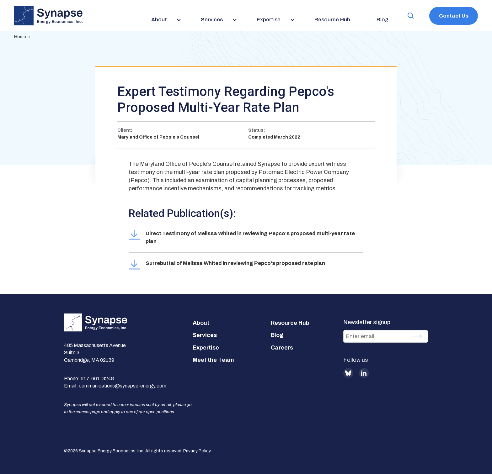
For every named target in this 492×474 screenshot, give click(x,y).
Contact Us (453, 16)
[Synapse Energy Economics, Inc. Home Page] (48, 15)
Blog (277, 335)
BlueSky (348, 373)
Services (205, 335)
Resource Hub (290, 323)
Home (20, 36)
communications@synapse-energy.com (122, 385)
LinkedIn (364, 373)
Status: (256, 130)
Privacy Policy (197, 451)
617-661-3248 (97, 378)
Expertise (206, 348)
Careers (282, 348)
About (201, 323)
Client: (124, 130)
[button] (410, 16)
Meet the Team (213, 360)
